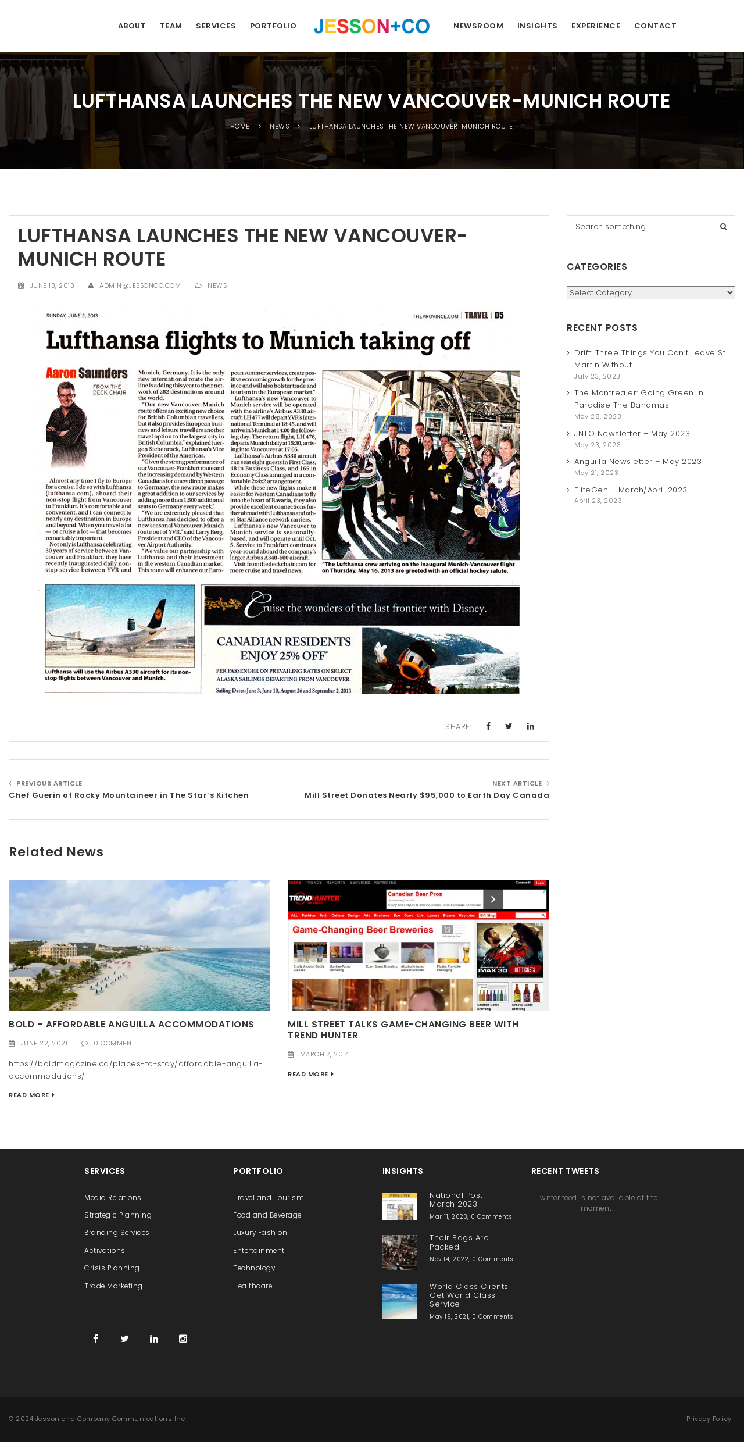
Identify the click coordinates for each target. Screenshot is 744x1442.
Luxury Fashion (260, 1232)
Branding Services (117, 1232)
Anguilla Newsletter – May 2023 (638, 461)
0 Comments (491, 1216)
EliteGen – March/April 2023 (631, 489)
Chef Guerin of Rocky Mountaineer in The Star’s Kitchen (129, 795)
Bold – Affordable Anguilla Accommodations (132, 1024)
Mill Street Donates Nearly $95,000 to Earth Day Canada (427, 795)
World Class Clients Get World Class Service (469, 1295)
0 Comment (114, 1043)
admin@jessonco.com (140, 285)
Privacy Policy (709, 1418)
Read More (29, 1095)
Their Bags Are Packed (459, 1242)
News (217, 285)
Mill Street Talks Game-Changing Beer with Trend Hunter (403, 1029)
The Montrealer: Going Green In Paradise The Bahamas (638, 399)
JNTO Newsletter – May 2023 (632, 433)
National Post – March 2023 (460, 1199)
